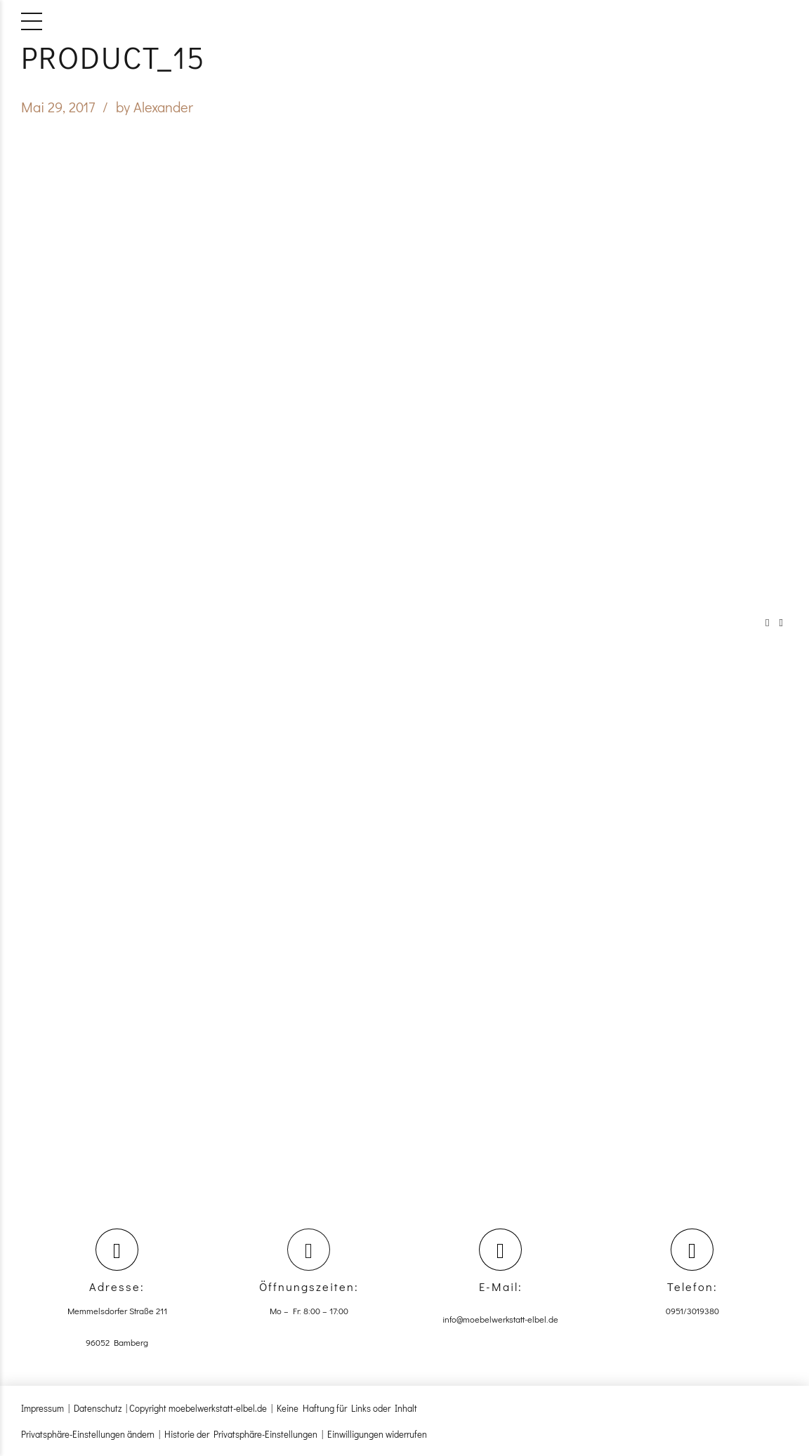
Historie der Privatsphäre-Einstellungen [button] (240, 1434)
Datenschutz (97, 1408)
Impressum (42, 1408)
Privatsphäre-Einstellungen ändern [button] (87, 1434)
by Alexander (154, 107)
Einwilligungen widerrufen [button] (377, 1434)
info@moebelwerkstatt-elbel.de (500, 1319)
